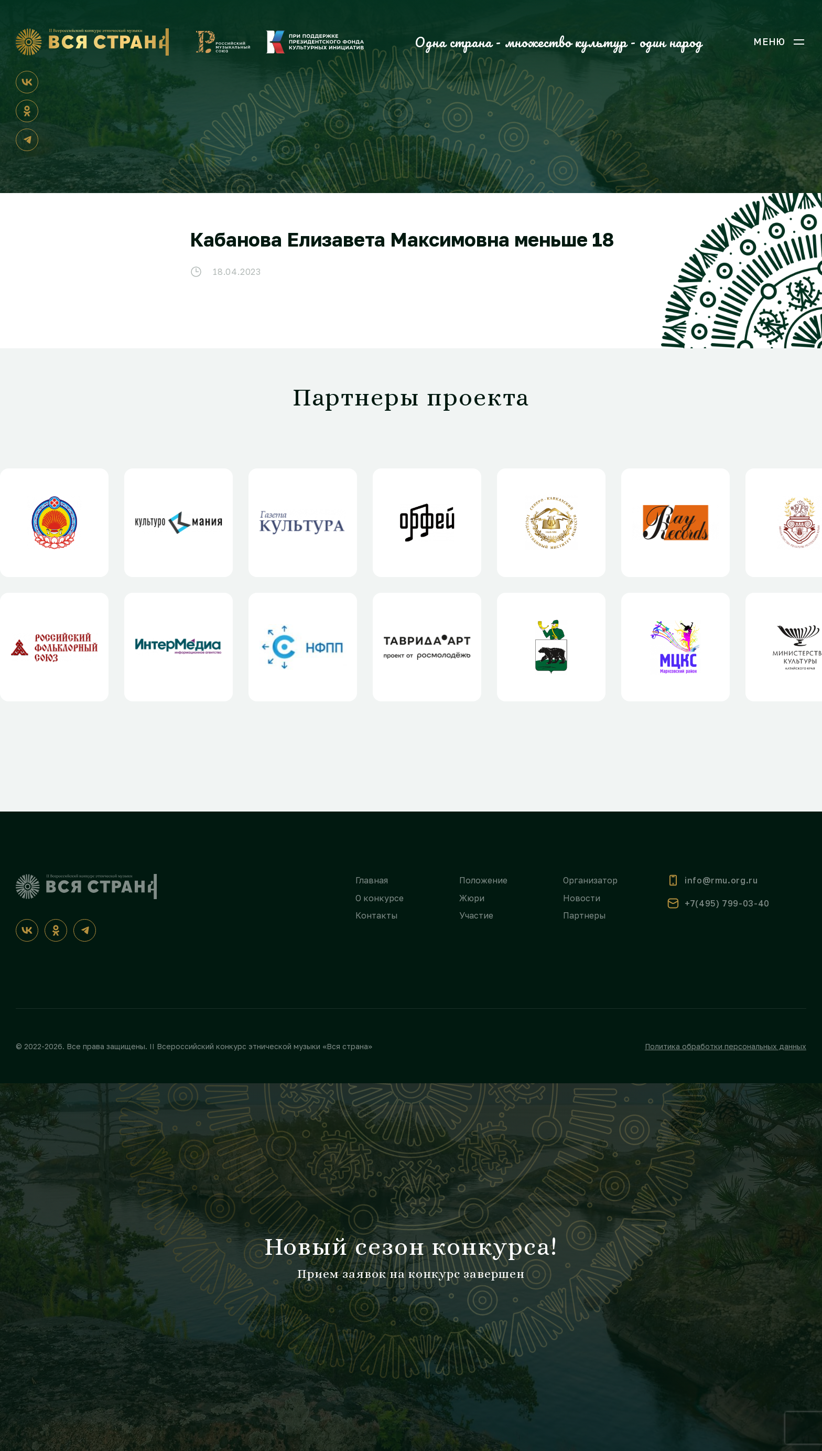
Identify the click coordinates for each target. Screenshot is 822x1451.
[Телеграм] (27, 140)
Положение (483, 880)
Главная (371, 880)
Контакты (376, 915)
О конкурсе (379, 898)
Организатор (590, 880)
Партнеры (584, 915)
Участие (476, 915)
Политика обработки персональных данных (725, 1046)
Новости (581, 898)
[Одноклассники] (27, 111)
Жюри (471, 898)
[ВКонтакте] (27, 82)
